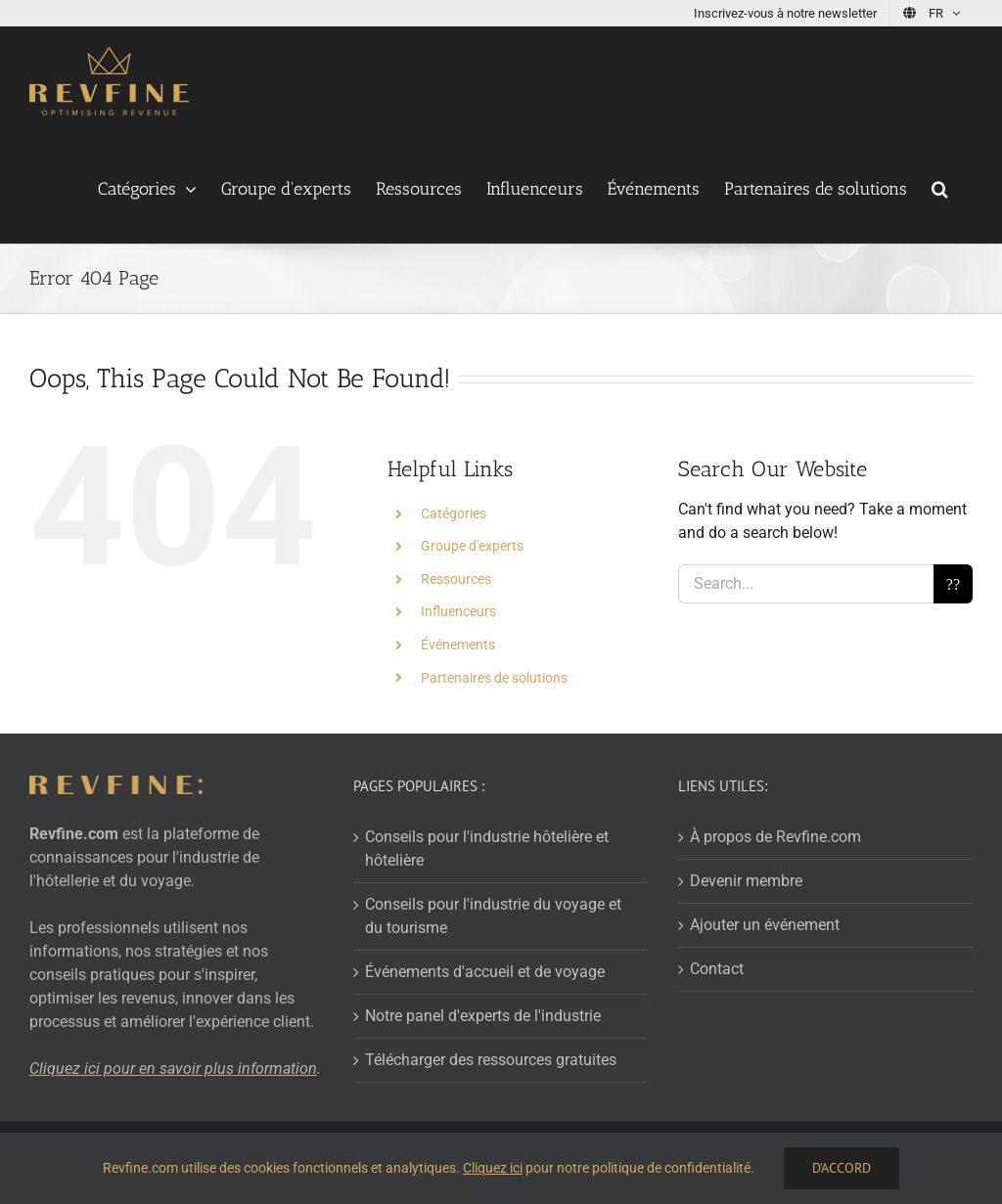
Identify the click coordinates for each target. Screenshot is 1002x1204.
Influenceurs (458, 611)
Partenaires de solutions (494, 678)
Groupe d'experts (472, 546)
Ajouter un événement (765, 924)
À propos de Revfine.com (775, 836)
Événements (458, 644)
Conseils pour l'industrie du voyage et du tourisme (493, 916)
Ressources (456, 579)
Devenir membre (746, 880)
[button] (940, 189)
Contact (717, 968)
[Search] (953, 583)
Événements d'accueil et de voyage (485, 971)
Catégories (453, 513)
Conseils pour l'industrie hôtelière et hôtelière (487, 848)
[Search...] (806, 583)
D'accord (841, 1168)
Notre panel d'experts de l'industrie (483, 1015)
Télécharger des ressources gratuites (490, 1059)
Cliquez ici (493, 1168)
